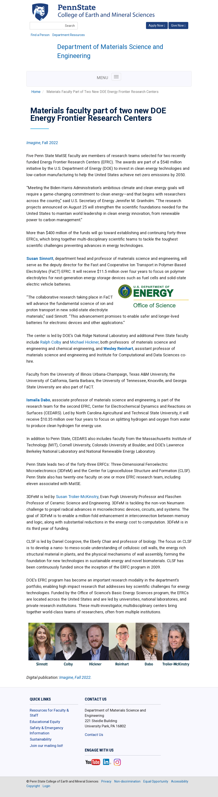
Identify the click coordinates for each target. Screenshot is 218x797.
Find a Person (40, 35)
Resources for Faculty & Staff (49, 713)
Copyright (33, 786)
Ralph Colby (50, 342)
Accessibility (179, 781)
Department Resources (68, 35)
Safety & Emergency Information (46, 730)
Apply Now (157, 25)
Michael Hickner (84, 342)
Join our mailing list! (46, 745)
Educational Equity (45, 721)
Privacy (106, 781)
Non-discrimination (127, 781)
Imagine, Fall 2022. (75, 677)
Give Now (178, 25)
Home (36, 92)
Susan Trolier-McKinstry (77, 496)
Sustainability (41, 739)
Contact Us (94, 734)
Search (70, 25)
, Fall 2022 (42, 142)
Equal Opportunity (155, 781)
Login (46, 786)
